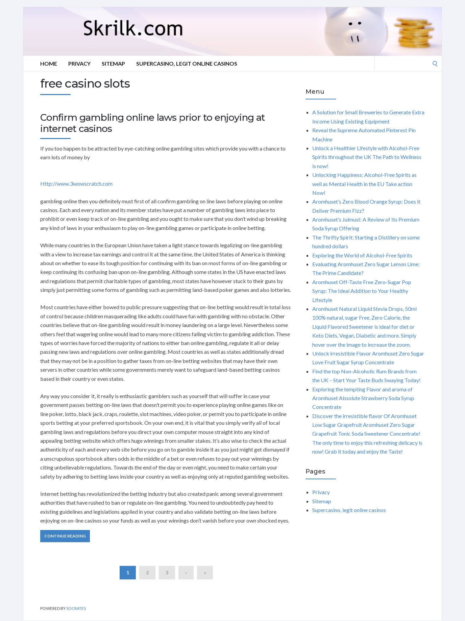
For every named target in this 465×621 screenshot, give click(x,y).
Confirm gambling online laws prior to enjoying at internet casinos (152, 123)
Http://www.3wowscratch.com (76, 183)
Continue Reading (65, 535)
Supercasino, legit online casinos (186, 63)
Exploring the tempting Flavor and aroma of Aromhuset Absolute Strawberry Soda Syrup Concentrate (363, 398)
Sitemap (113, 63)
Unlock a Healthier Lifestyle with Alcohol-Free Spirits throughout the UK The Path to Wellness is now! (366, 157)
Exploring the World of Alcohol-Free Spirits (362, 255)
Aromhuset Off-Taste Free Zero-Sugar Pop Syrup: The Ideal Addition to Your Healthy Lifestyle (361, 291)
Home (48, 63)
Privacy (79, 63)
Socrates (76, 608)
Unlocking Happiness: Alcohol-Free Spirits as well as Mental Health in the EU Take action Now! (364, 183)
